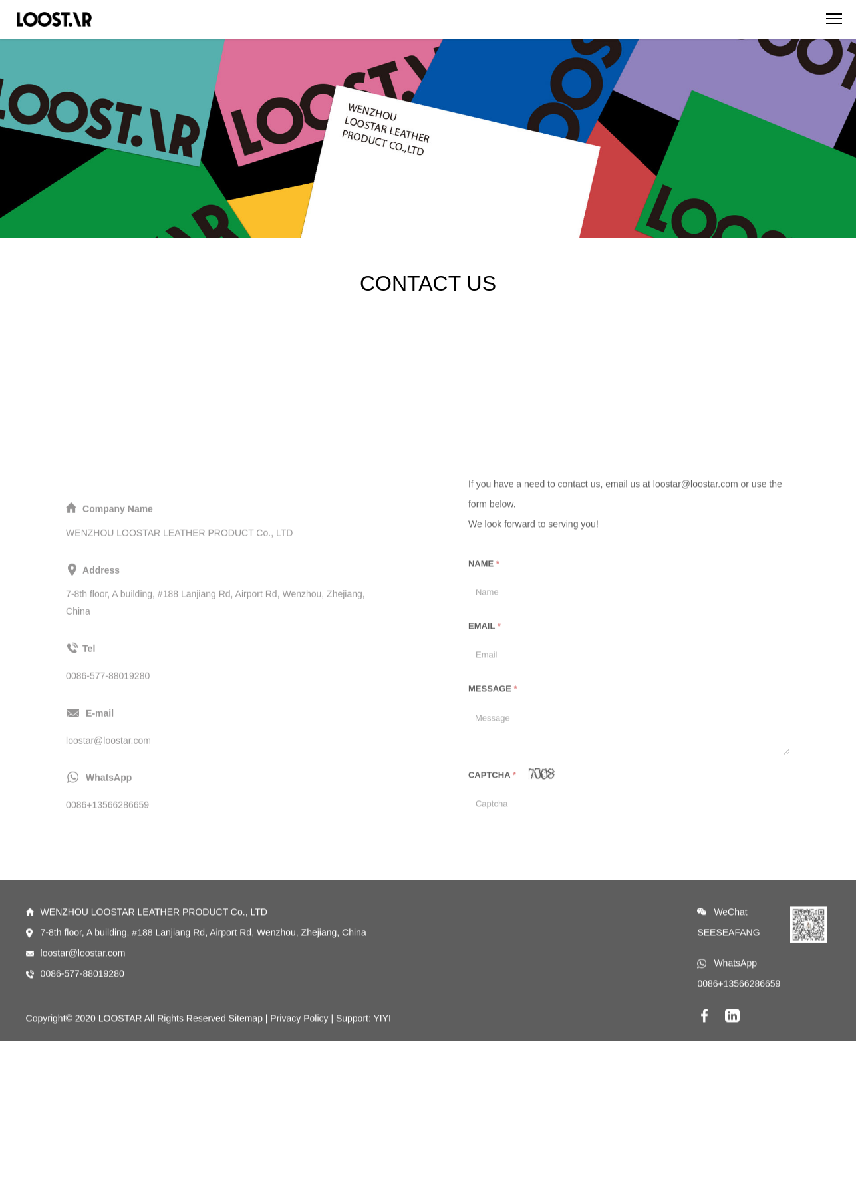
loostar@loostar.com (83, 983)
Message (492, 762)
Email (484, 700)
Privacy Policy (299, 1048)
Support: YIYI (363, 1048)
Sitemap (246, 1048)
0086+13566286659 (738, 1014)
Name (483, 637)
